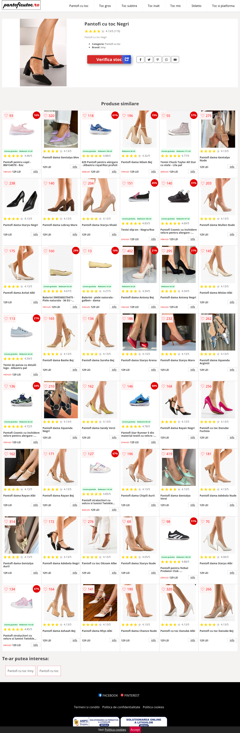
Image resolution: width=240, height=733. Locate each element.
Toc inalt (154, 6)
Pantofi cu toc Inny (20, 671)
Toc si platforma (223, 6)
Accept (135, 730)
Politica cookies (153, 707)
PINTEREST (130, 695)
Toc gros (105, 6)
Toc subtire (129, 6)
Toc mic (175, 6)
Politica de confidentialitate (121, 707)
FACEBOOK (108, 695)
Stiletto (197, 6)
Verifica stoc (113, 59)
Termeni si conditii (87, 707)
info (35, 171)
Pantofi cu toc (78, 6)
